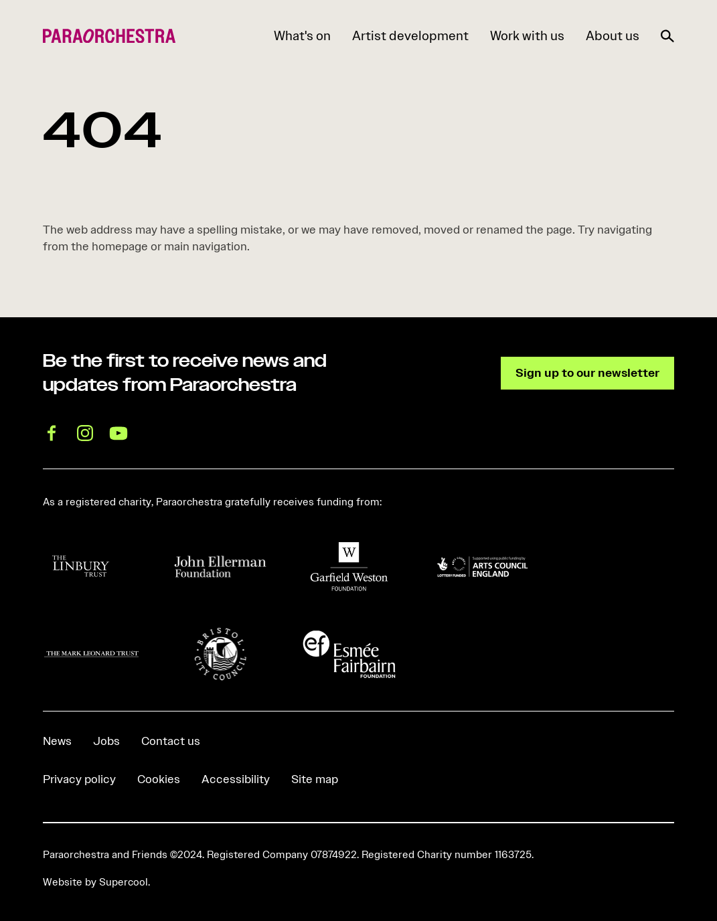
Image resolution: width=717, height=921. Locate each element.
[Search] (667, 33)
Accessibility (236, 779)
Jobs (106, 741)
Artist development (410, 36)
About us (612, 36)
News (57, 741)
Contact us (170, 741)
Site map (314, 779)
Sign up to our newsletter (587, 373)
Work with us (527, 36)
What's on (302, 36)
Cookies (158, 779)
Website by (95, 882)
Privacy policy (79, 779)
